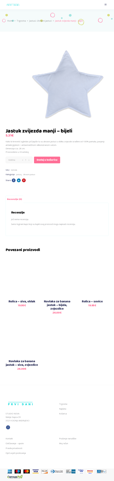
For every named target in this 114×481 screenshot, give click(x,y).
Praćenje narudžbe (67, 438)
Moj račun (63, 443)
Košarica (63, 413)
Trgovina (21, 20)
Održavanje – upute (15, 443)
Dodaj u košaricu (47, 160)
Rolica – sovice (92, 301)
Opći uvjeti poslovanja (16, 453)
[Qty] (25, 160)
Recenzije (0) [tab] (14, 199)
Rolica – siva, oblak (21, 301)
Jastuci (32, 20)
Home (10, 20)
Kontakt (9, 438)
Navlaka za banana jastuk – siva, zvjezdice (22, 363)
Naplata (62, 408)
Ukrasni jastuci (44, 20)
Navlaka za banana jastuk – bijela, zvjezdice (57, 305)
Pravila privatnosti (14, 448)
